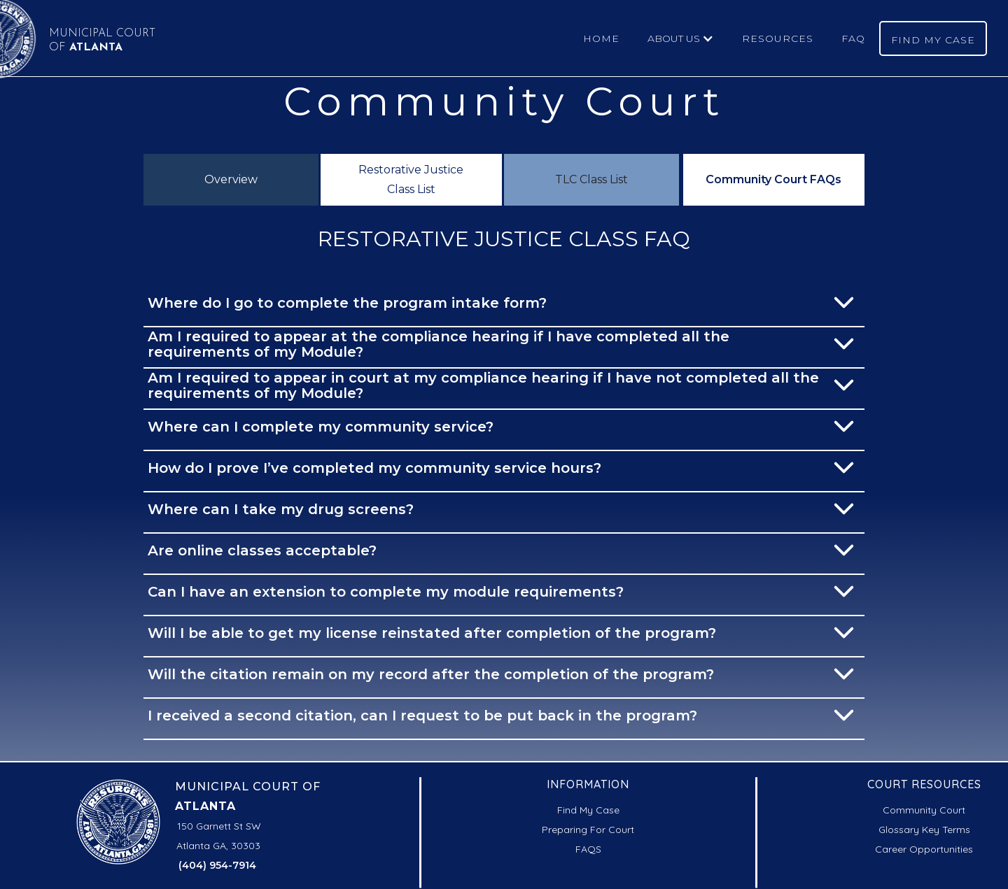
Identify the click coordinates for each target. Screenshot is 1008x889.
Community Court (924, 810)
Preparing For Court (588, 829)
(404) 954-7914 (217, 865)
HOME (601, 38)
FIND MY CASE (933, 40)
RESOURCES (777, 38)
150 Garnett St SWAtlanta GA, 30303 (219, 836)
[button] (681, 38)
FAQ (853, 38)
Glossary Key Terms (924, 829)
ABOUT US (674, 38)
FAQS (588, 849)
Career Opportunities (924, 849)
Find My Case (588, 810)
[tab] (231, 180)
